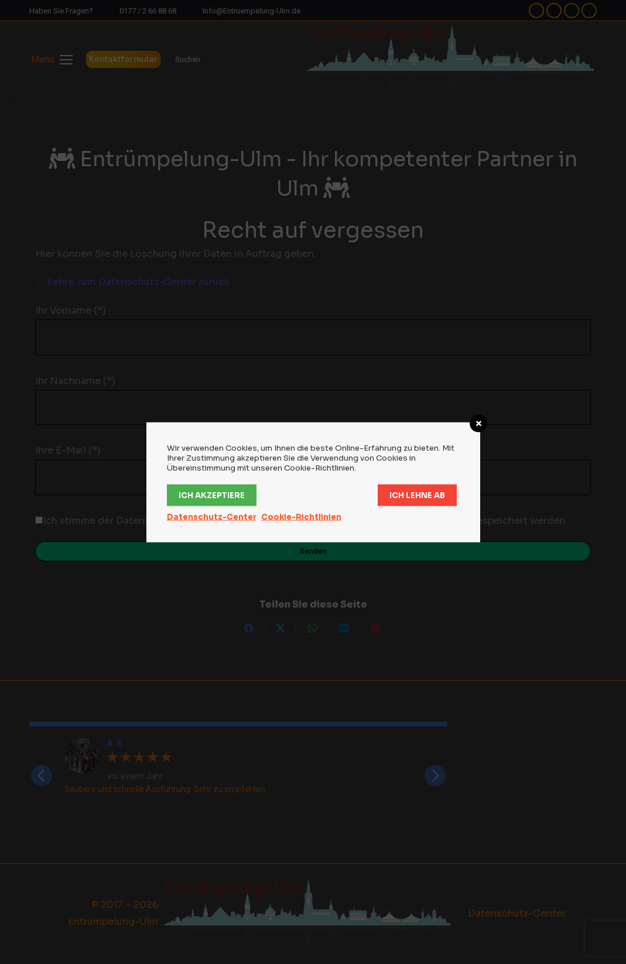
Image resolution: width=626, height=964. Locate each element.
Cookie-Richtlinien (301, 517)
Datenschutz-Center (211, 517)
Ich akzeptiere (212, 495)
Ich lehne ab (417, 495)
